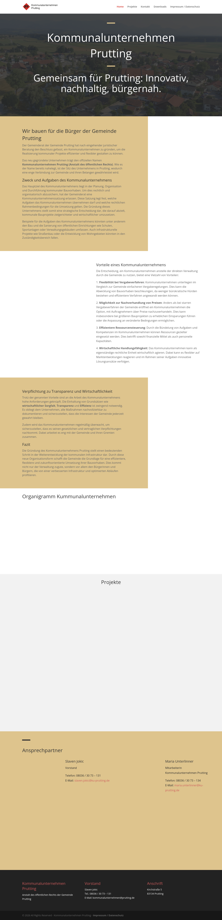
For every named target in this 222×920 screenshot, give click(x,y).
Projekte (132, 6)
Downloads (160, 6)
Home (120, 6)
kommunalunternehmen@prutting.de (113, 897)
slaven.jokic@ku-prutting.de (91, 780)
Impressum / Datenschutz (185, 6)
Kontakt (145, 6)
